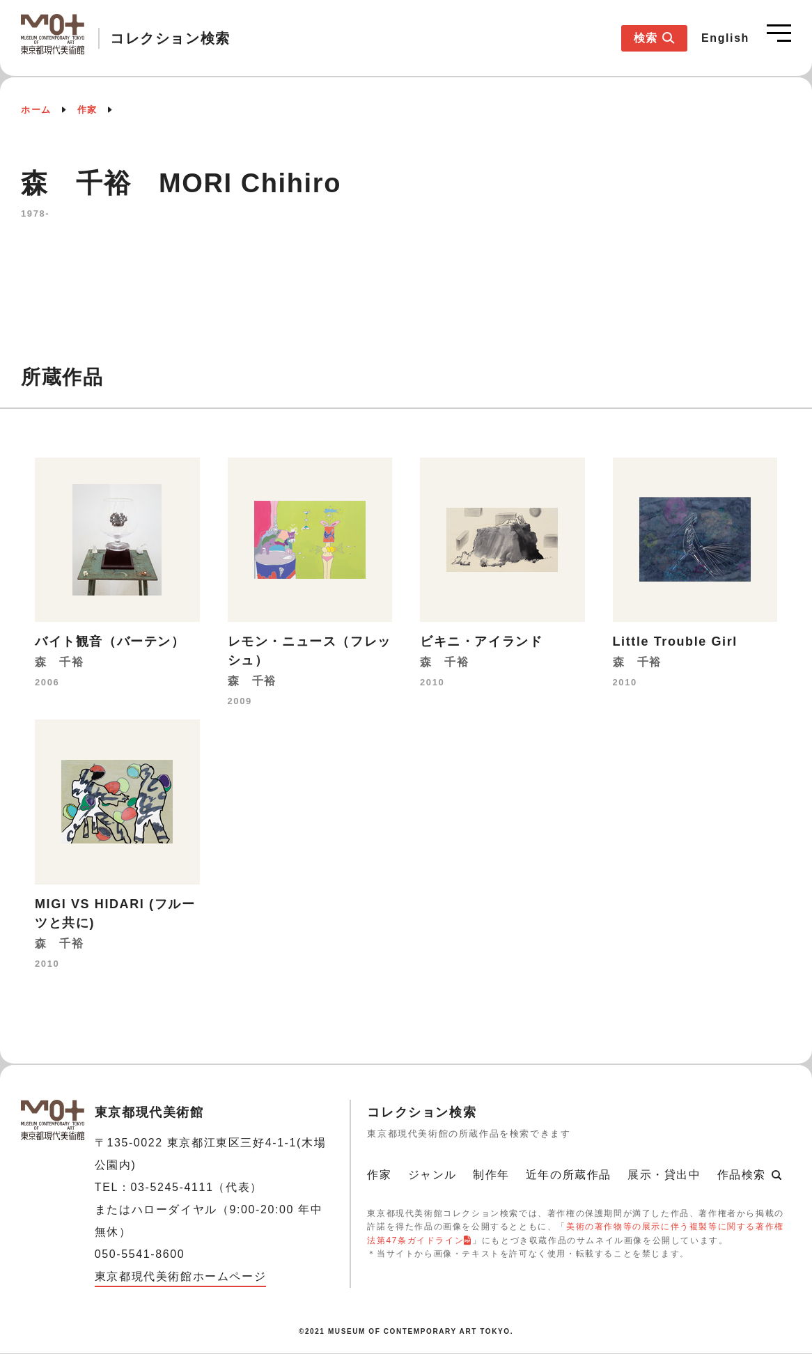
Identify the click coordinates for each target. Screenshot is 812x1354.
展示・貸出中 (664, 1175)
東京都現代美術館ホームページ (180, 1276)
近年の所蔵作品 (568, 1175)
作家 (87, 109)
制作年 (491, 1175)
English (725, 38)
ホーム (36, 109)
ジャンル (432, 1175)
